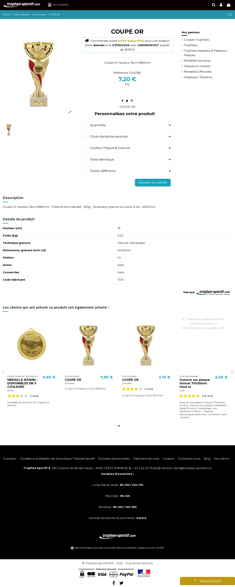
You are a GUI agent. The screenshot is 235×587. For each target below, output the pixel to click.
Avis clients (221, 458)
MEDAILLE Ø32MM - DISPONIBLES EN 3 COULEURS (80, 383)
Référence (120, 72)
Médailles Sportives (197, 60)
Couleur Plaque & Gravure (127, 148)
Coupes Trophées (196, 39)
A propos (9, 458)
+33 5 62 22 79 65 (145, 468)
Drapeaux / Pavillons (198, 77)
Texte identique (127, 159)
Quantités (127, 125)
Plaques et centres (197, 66)
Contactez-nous (189, 458)
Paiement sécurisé (146, 458)
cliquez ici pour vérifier (150, 547)
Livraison (168, 458)
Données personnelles (114, 458)
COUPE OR (127, 106)
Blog (207, 458)
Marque (189, 292)
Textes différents (127, 171)
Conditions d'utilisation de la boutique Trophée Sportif (57, 458)
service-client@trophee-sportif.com (187, 468)
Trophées (190, 45)
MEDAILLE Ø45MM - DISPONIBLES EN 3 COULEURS (22, 383)
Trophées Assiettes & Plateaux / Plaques (206, 53)
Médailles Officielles (198, 71)
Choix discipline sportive (127, 136)
